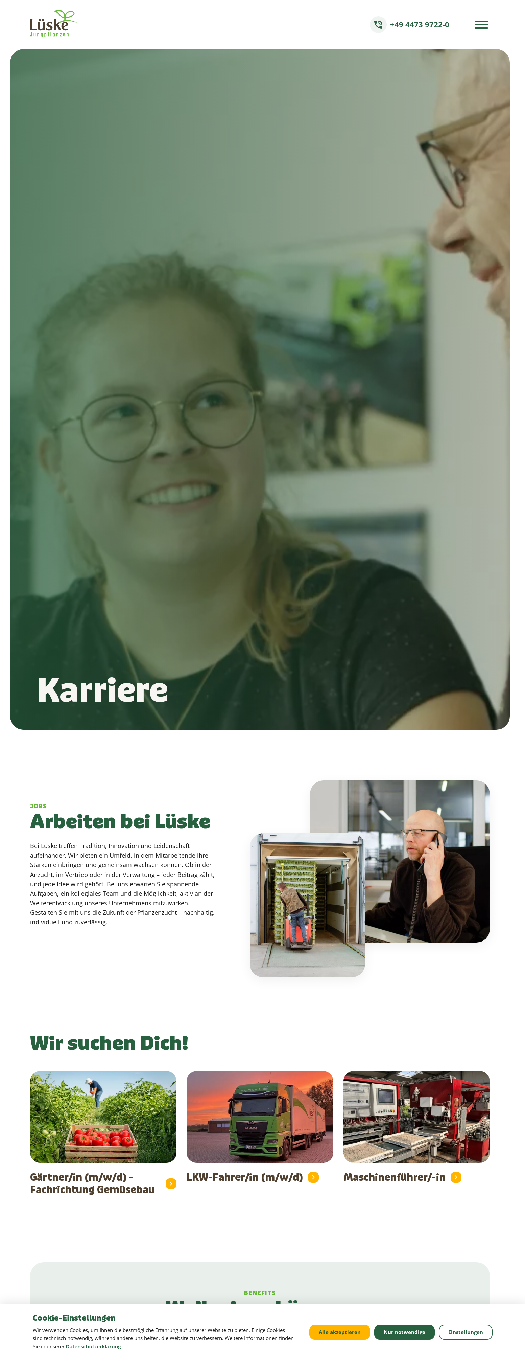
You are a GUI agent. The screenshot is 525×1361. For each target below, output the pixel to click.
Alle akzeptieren (340, 1332)
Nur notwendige (404, 1332)
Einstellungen (465, 1332)
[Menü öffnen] (481, 24)
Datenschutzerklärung (93, 1346)
